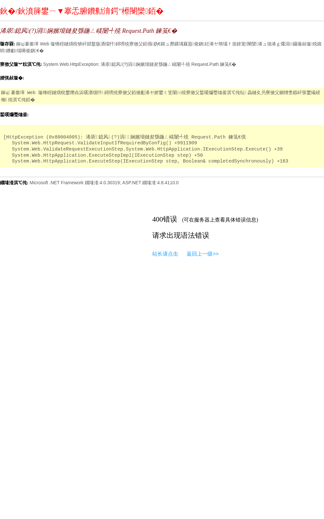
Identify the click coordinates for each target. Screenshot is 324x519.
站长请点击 (165, 254)
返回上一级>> (203, 254)
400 (157, 219)
